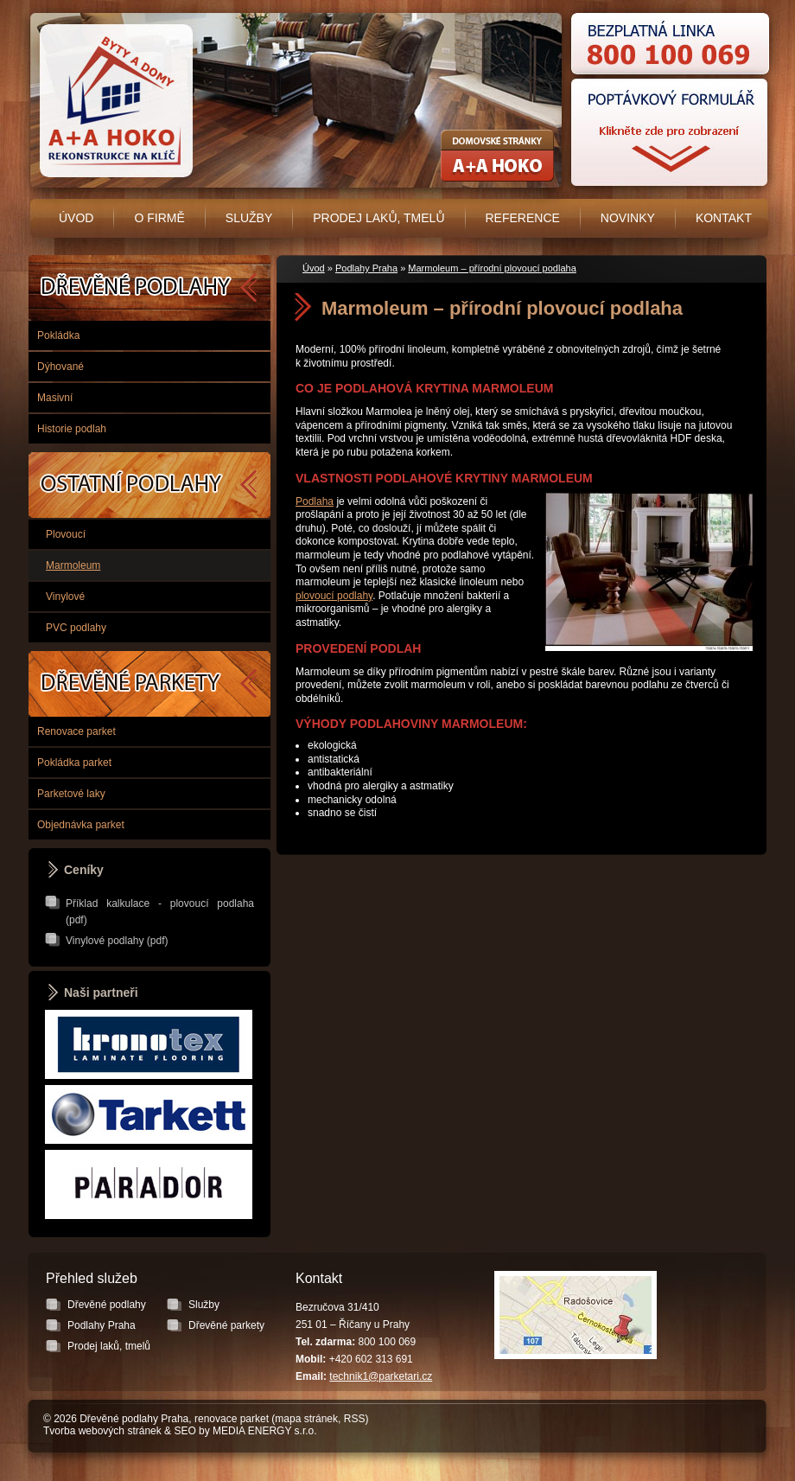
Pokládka (58, 335)
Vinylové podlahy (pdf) (117, 941)
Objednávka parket (80, 825)
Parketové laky (71, 794)
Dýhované (60, 367)
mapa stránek (306, 1419)
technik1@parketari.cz (380, 1376)
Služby (249, 218)
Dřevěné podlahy (149, 288)
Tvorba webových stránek (102, 1431)
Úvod (76, 218)
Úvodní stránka (113, 101)
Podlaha (315, 501)
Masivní (55, 398)
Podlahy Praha (366, 268)
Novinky (628, 218)
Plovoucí (66, 534)
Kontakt (724, 218)
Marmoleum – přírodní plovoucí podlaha (492, 268)
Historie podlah (71, 429)
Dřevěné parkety (149, 684)
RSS (355, 1419)
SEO (184, 1431)
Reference (523, 218)
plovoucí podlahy (334, 596)
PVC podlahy (76, 628)
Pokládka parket (74, 762)
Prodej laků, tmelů (378, 218)
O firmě (159, 218)
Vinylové (65, 596)
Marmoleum (73, 565)
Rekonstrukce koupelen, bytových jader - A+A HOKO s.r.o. (497, 156)
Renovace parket (76, 731)
